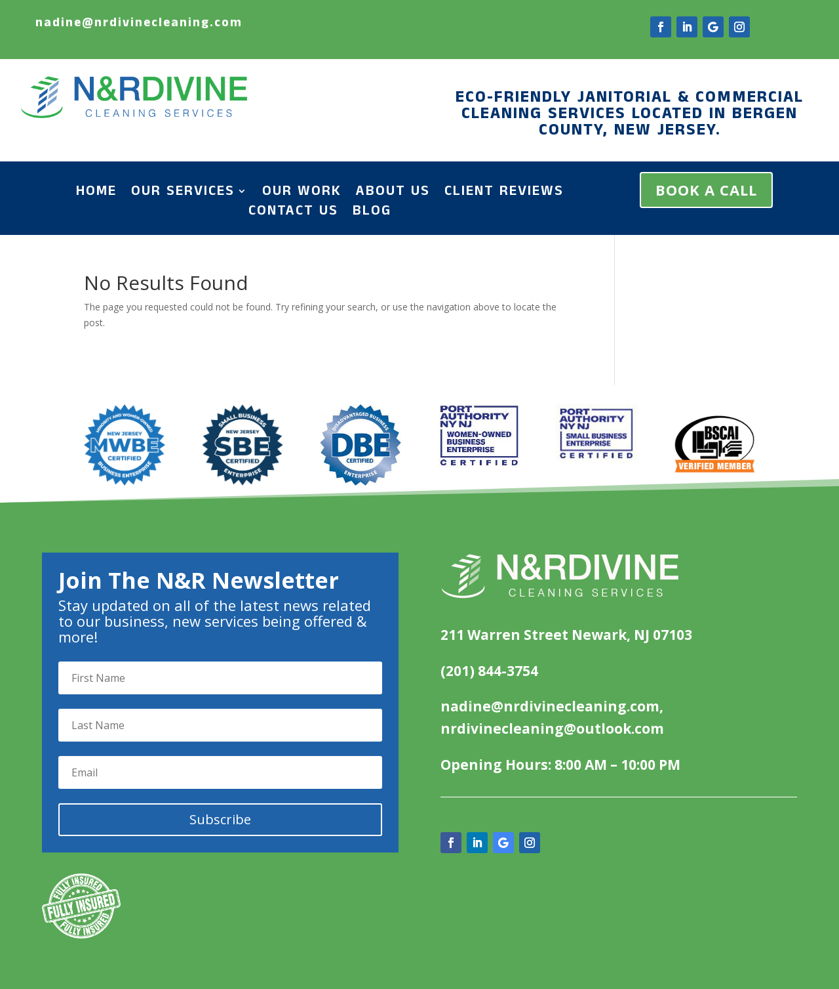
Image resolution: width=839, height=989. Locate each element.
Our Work (301, 193)
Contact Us (293, 213)
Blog (372, 213)
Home (96, 193)
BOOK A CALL (706, 190)
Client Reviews (504, 193)
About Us (393, 193)
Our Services (183, 193)
